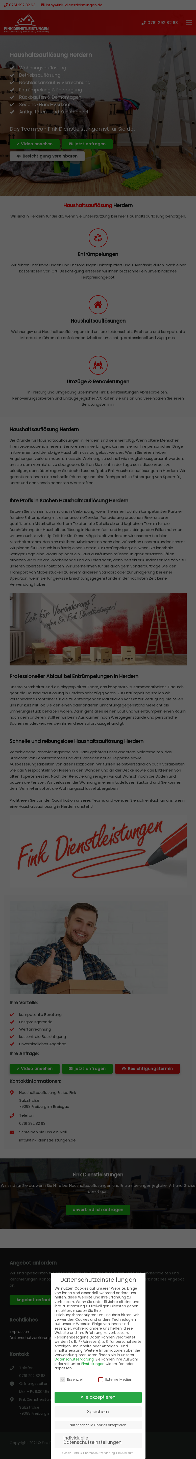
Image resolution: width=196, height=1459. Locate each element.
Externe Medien (115, 1379)
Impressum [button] (126, 1453)
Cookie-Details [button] (72, 1453)
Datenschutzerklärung (74, 1359)
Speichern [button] (98, 1412)
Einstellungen (93, 1363)
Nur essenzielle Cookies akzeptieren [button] (98, 1425)
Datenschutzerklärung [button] (100, 1453)
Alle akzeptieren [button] (98, 1397)
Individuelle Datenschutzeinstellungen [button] (92, 1440)
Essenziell (71, 1379)
